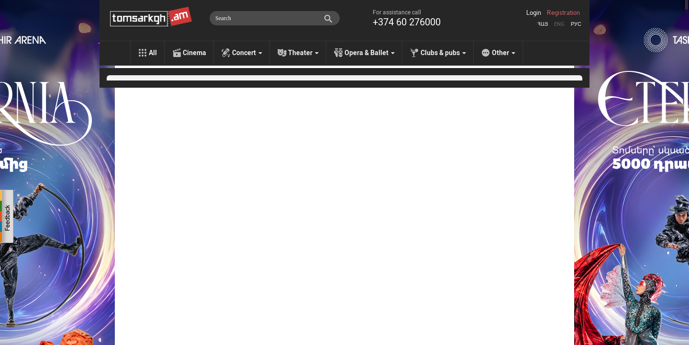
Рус (576, 24)
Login (533, 13)
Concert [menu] (247, 53)
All (153, 53)
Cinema (194, 53)
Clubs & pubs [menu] (443, 53)
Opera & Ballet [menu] (369, 53)
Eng (559, 24)
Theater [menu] (303, 53)
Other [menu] (503, 53)
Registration (563, 13)
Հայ (542, 24)
